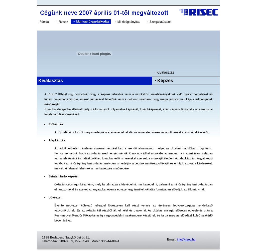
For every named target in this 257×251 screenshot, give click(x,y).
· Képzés (164, 80)
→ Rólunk (61, 22)
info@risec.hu (186, 239)
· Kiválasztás (164, 72)
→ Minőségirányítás (126, 22)
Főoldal (44, 22)
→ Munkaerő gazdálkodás (90, 21)
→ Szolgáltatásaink (158, 22)
